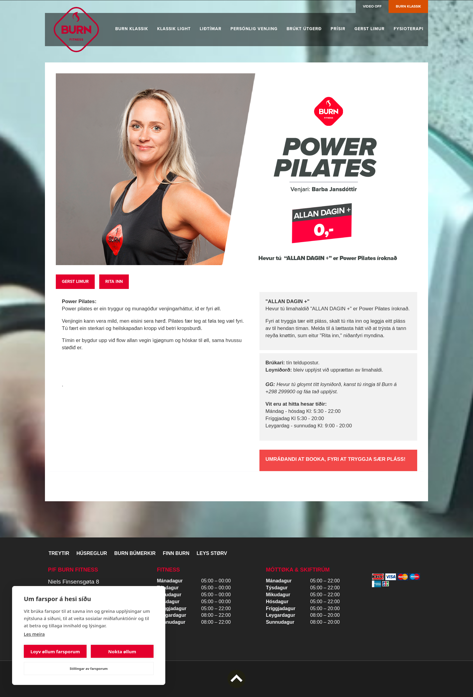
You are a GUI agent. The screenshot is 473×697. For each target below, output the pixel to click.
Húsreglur (91, 553)
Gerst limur (369, 28)
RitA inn (114, 281)
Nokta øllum (122, 651)
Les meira (34, 634)
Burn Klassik (408, 6)
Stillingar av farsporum (89, 668)
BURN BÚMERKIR (135, 553)
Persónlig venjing (254, 28)
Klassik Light (174, 28)
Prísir (338, 28)
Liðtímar (210, 28)
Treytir (59, 553)
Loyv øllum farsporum (55, 651)
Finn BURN (176, 553)
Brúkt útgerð (304, 28)
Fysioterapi (409, 28)
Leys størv (212, 553)
